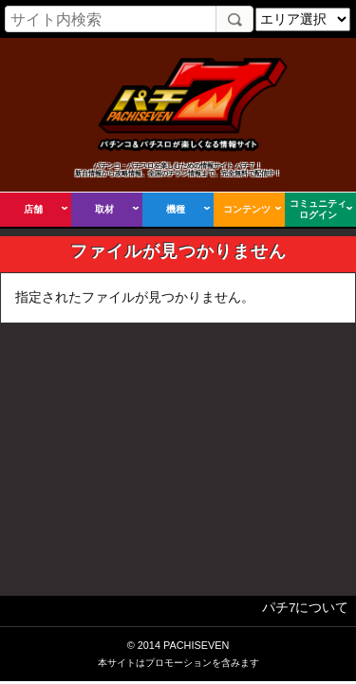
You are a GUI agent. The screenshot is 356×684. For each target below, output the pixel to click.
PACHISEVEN (196, 645)
